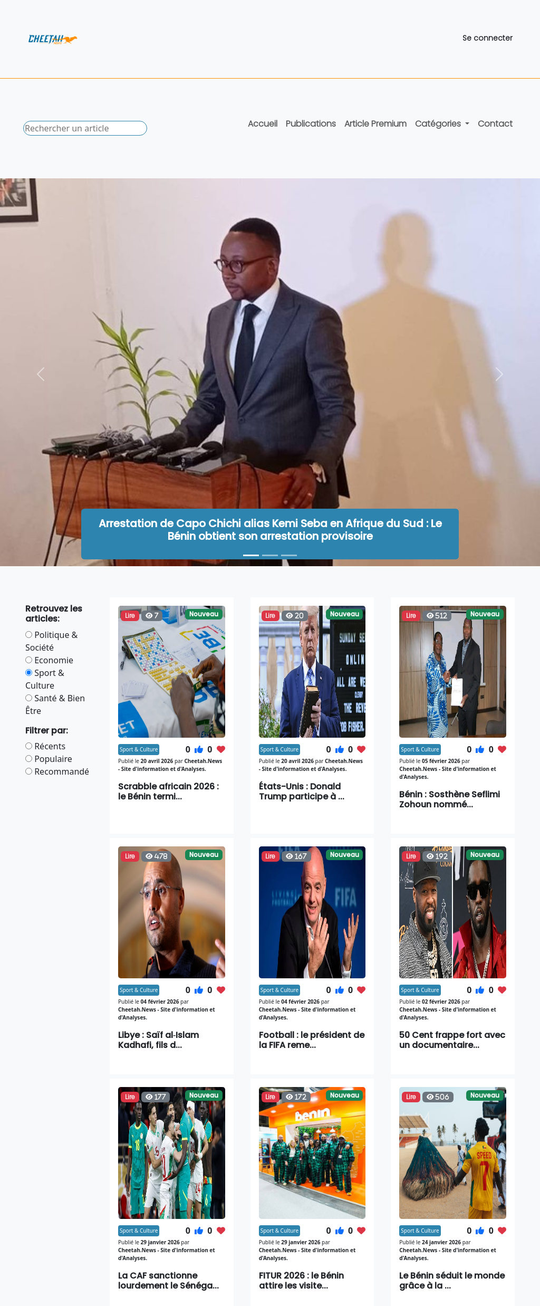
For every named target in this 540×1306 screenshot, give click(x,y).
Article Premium (375, 124)
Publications (311, 124)
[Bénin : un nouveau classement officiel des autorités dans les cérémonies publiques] (270, 555)
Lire (130, 615)
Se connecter (487, 38)
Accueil (262, 124)
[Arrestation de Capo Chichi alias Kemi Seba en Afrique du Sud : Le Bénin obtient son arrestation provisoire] (251, 555)
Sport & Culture (139, 749)
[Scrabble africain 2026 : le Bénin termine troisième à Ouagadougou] (289, 555)
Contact (495, 124)
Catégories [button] (439, 124)
